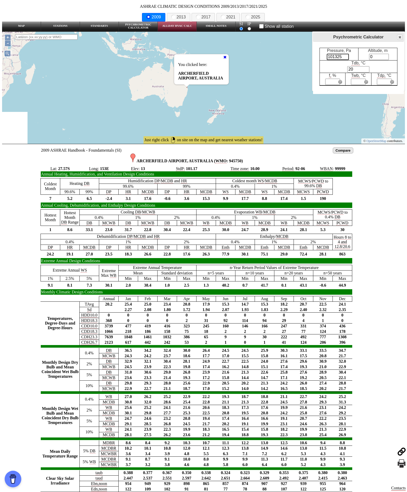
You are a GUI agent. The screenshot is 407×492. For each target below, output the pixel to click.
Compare (343, 150)
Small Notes (216, 25)
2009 (153, 17)
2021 (228, 17)
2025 (253, 17)
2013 (178, 17)
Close (399, 37)
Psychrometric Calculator (138, 26)
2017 (203, 17)
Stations (60, 25)
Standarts (99, 25)
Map (21, 25)
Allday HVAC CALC (177, 25)
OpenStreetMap (376, 141)
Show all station (276, 26)
